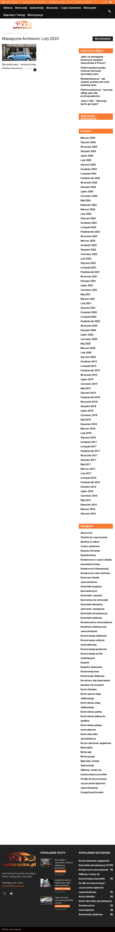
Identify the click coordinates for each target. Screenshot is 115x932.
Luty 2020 (86, 352)
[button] (109, 11)
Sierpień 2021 (88, 281)
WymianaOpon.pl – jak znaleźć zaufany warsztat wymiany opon (95, 81)
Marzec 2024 (88, 209)
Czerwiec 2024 (89, 196)
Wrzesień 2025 (89, 146)
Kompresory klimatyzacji (95, 568)
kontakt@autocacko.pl (13, 885)
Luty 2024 (86, 213)
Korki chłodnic (89, 689)
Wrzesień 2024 (89, 182)
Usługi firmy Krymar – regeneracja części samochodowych (63, 883)
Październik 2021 (90, 272)
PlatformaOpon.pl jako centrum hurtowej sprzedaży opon (93, 70)
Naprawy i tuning (14, 15)
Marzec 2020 (88, 348)
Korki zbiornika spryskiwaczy (95, 901)
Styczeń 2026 (88, 142)
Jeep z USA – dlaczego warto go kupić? (94, 102)
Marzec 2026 (88, 137)
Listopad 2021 (88, 267)
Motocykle (90, 7)
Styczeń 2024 (88, 218)
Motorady (21, 7)
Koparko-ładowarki (91, 667)
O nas (70, 2)
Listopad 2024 (88, 173)
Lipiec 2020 (87, 334)
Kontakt (88, 2)
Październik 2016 (90, 482)
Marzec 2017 (88, 468)
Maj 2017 (86, 464)
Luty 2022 (86, 258)
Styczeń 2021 (88, 307)
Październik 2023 (90, 231)
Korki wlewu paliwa (91, 711)
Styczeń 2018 (88, 437)
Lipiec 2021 (87, 285)
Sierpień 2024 (88, 187)
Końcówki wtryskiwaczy (94, 613)
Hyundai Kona (88, 555)
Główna (8, 7)
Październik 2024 (90, 178)
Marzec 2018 (88, 428)
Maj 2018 (86, 419)
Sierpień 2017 (88, 460)
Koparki (85, 662)
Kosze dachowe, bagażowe (96, 743)
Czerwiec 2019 (89, 383)
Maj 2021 (86, 294)
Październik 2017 (90, 451)
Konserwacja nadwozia (93, 635)
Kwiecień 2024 (89, 205)
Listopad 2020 (88, 316)
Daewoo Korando (90, 550)
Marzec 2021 (88, 298)
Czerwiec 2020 (89, 339)
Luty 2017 (86, 473)
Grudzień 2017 (89, 442)
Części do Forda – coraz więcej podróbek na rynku (64, 900)
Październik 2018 (90, 397)
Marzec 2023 (88, 240)
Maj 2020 (86, 343)
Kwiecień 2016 (89, 504)
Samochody (37, 7)
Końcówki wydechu (91, 617)
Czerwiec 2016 (89, 495)
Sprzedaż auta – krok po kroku (19, 64)
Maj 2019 (86, 388)
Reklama (78, 2)
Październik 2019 (90, 370)
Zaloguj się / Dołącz (57, 2)
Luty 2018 (86, 433)
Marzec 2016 (88, 509)
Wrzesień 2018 (89, 401)
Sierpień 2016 (88, 486)
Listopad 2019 (88, 366)
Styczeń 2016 (88, 513)
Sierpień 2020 (88, 330)
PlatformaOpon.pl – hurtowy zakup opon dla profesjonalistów (96, 93)
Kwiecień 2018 (89, 424)
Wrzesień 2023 (89, 236)
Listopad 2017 (88, 446)
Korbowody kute (90, 671)
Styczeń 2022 (88, 263)
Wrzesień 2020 (89, 325)
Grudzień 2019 (89, 361)
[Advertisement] (78, 25)
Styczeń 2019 (88, 392)
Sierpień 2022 (88, 249)
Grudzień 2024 (89, 169)
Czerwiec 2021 (89, 290)
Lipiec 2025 (87, 155)
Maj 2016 (86, 500)
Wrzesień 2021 (89, 276)
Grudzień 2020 (89, 312)
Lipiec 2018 (87, 410)
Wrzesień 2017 (89, 455)
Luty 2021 (86, 303)
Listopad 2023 (88, 227)
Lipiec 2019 (87, 379)
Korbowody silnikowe (93, 676)
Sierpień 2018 (88, 406)
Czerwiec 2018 (89, 415)
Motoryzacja (35, 15)
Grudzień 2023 (89, 222)
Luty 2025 (86, 160)
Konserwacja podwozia (94, 649)
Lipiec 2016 (87, 491)
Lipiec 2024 (87, 191)
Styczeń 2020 (88, 357)
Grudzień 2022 (89, 245)
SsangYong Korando (92, 792)
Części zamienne (71, 7)
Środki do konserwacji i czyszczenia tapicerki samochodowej (94, 783)
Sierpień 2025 (88, 151)
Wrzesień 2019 (89, 375)
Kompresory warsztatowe (95, 573)
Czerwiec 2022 (89, 254)
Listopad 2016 (88, 477)
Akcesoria (52, 7)
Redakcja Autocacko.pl (12, 68)
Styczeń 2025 (88, 164)
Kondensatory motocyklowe (96, 622)
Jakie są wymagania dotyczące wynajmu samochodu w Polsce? (93, 59)
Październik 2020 (90, 321)
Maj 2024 (86, 200)
